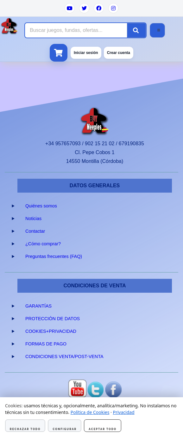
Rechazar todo (25, 429)
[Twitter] (84, 8)
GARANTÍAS (38, 305)
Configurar (65, 429)
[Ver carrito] (58, 53)
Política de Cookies (90, 412)
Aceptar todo (103, 429)
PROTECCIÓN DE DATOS (52, 318)
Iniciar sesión (86, 53)
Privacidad (123, 412)
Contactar (35, 231)
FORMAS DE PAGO (45, 343)
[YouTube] (70, 8)
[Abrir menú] (157, 30)
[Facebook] (99, 8)
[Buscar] (136, 30)
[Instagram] (113, 8)
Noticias (33, 218)
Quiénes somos (41, 205)
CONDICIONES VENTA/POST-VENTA (64, 356)
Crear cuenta (118, 53)
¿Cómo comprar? (43, 243)
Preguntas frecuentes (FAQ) (53, 256)
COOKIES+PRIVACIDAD (50, 331)
